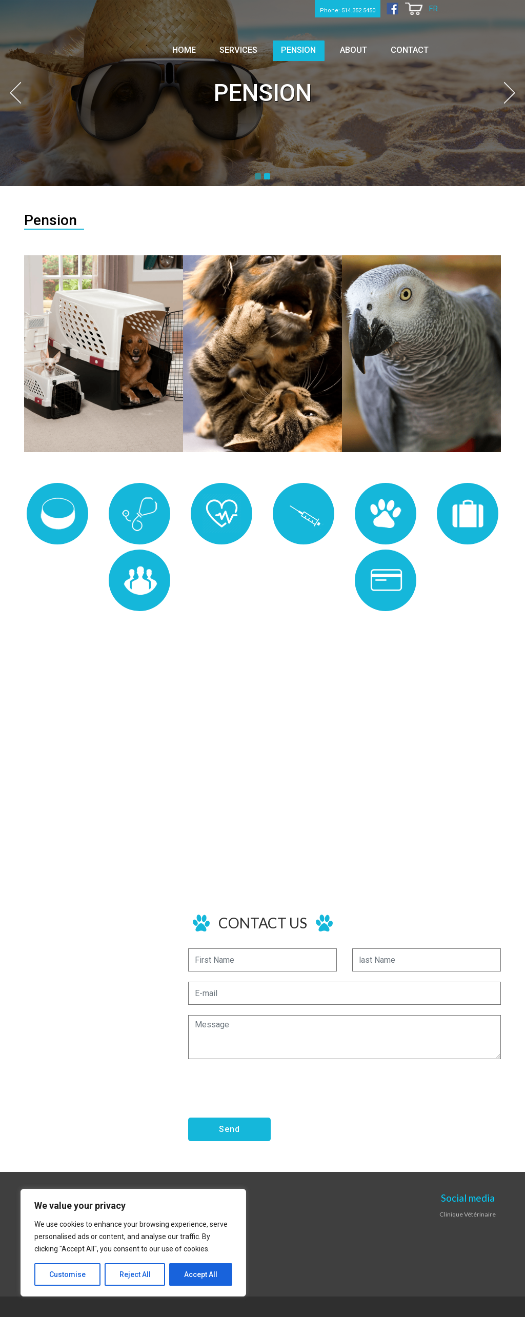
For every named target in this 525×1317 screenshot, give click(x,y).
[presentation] (266, 1089)
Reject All (135, 1274)
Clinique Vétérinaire (467, 1214)
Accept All (200, 1274)
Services (265, 47)
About (364, 47)
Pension (317, 47)
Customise (67, 1274)
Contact (412, 47)
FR (433, 9)
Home (219, 47)
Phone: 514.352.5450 (327, 9)
